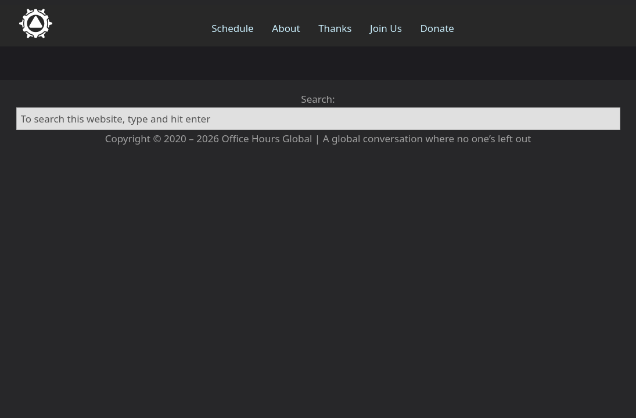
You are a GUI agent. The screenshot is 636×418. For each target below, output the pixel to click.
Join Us (386, 28)
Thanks (334, 28)
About (286, 28)
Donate (437, 28)
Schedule (232, 28)
